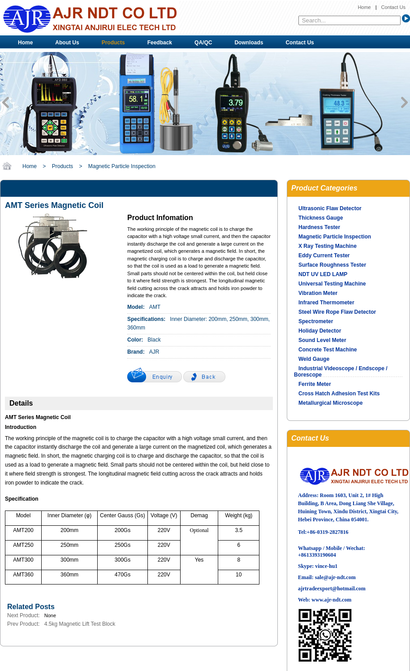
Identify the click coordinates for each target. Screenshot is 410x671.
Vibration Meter (317, 293)
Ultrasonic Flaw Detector (330, 208)
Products (113, 42)
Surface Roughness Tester (332, 265)
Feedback (159, 42)
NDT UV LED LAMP (322, 274)
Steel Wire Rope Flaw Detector (337, 312)
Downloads (248, 42)
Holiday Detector (319, 331)
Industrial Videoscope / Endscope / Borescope (341, 371)
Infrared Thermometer (326, 302)
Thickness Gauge (320, 218)
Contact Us (393, 7)
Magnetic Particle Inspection (121, 166)
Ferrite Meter (314, 384)
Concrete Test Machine (327, 349)
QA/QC (203, 42)
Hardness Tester (319, 227)
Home (364, 7)
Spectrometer (315, 321)
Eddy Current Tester (324, 255)
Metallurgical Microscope (330, 403)
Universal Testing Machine (332, 284)
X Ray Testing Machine (327, 246)
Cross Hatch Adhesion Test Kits (339, 393)
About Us (67, 42)
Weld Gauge (313, 359)
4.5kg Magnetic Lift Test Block (80, 624)
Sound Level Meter (322, 340)
